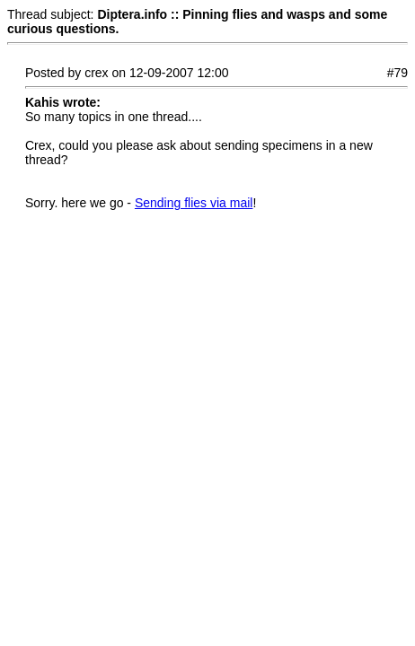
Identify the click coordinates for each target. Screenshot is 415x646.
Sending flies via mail (194, 203)
